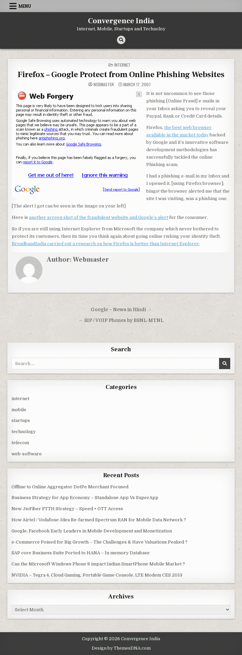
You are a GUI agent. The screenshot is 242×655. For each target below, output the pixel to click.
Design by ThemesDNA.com (121, 648)
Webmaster (103, 85)
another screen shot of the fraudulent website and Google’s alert (98, 217)
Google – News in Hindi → (121, 309)
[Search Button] (121, 40)
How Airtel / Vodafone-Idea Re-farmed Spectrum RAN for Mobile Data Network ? (98, 519)
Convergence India (121, 21)
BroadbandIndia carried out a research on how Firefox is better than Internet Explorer (105, 243)
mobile (18, 409)
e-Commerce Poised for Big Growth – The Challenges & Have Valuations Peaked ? (99, 542)
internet (122, 65)
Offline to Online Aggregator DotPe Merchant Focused (69, 486)
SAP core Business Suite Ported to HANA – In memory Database (80, 552)
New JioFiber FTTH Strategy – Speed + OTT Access (67, 508)
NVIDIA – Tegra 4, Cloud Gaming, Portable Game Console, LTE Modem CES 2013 (96, 575)
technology (23, 431)
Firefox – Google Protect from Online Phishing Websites (121, 74)
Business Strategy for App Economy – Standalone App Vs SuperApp (84, 497)
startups (20, 420)
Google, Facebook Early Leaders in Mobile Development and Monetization (91, 530)
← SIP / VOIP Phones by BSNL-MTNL (121, 320)
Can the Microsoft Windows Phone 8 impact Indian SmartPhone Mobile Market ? (98, 563)
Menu (25, 6)
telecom (20, 442)
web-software (26, 453)
